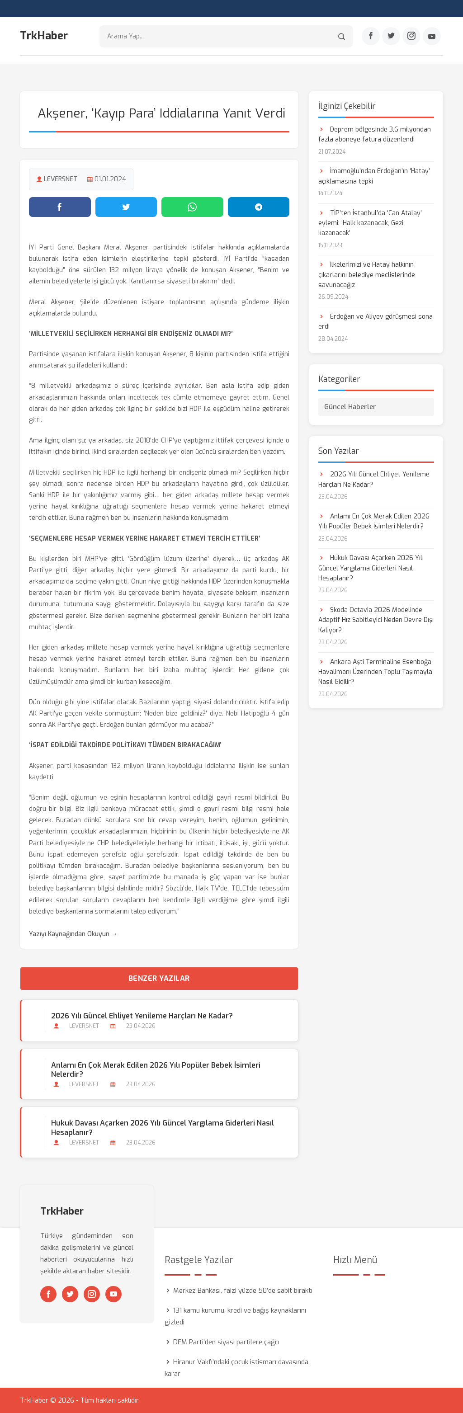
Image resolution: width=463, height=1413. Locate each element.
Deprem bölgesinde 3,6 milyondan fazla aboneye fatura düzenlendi (374, 134)
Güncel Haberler (350, 406)
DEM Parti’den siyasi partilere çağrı (226, 1342)
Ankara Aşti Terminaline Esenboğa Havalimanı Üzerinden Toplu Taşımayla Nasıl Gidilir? (375, 671)
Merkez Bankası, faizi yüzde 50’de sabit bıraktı (242, 1290)
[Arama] (341, 36)
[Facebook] (371, 37)
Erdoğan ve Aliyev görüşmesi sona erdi (375, 321)
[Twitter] (391, 37)
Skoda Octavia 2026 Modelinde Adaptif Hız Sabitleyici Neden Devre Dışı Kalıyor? (376, 619)
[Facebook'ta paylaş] (60, 207)
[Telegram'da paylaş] (259, 207)
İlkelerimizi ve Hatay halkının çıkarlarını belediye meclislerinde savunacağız (366, 274)
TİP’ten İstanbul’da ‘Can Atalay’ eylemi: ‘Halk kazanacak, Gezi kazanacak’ (370, 222)
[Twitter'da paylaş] (126, 207)
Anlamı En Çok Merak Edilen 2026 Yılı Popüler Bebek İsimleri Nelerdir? (155, 1069)
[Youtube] (432, 37)
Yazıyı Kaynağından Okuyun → (73, 933)
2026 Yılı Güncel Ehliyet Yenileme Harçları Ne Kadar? (142, 1016)
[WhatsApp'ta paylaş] (192, 207)
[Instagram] (411, 37)
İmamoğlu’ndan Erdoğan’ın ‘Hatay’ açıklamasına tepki (374, 175)
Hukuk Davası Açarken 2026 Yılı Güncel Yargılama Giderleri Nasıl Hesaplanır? (162, 1127)
